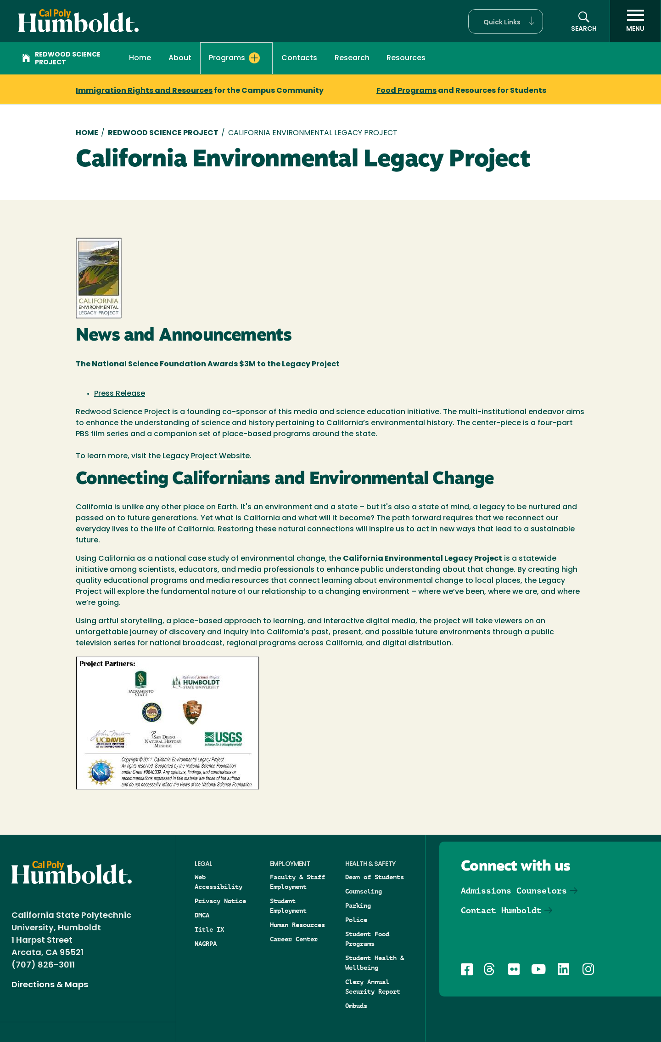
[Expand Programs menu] (254, 57)
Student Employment (288, 905)
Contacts (299, 58)
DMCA (202, 915)
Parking (358, 905)
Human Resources (297, 924)
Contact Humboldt (501, 910)
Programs (227, 58)
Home (140, 58)
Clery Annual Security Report (372, 986)
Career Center (294, 939)
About (179, 58)
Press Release (119, 394)
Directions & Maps (49, 985)
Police (356, 919)
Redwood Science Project (61, 58)
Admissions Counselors (514, 890)
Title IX (209, 929)
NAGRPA (206, 943)
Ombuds (356, 1005)
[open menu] (635, 21)
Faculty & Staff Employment (297, 881)
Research (352, 58)
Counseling (363, 891)
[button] (505, 21)
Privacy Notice (220, 901)
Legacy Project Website (206, 456)
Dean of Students (374, 877)
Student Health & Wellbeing (374, 962)
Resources (406, 58)
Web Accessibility (218, 881)
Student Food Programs (367, 938)
